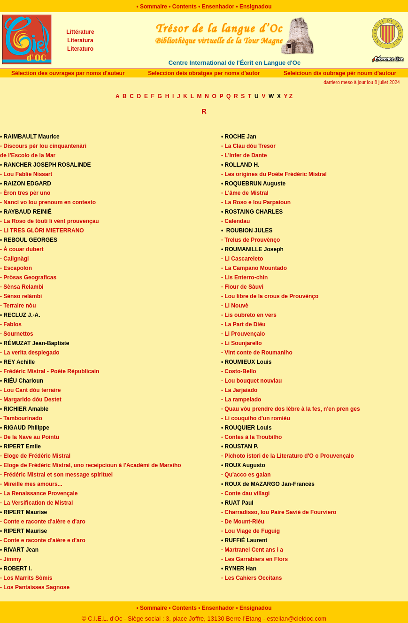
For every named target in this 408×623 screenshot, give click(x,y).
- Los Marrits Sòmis (26, 578)
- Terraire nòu (18, 305)
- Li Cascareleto (242, 258)
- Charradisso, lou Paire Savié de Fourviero (278, 512)
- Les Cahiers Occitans (251, 578)
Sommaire (153, 6)
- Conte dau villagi (245, 493)
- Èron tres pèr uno (25, 193)
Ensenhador (218, 6)
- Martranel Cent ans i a (252, 549)
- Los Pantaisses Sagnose (34, 587)
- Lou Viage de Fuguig (250, 531)
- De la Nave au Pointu (29, 437)
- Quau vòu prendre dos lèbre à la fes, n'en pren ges (290, 409)
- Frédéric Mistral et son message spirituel (56, 474)
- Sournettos (16, 334)
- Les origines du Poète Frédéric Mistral (274, 174)
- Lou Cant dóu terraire (30, 390)
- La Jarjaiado (239, 390)
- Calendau (235, 221)
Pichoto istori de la (250, 456)
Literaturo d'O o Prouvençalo (315, 456)
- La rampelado (241, 399)
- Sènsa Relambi (22, 287)
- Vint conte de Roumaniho (257, 352)
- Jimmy (10, 559)
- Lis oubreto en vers (249, 315)
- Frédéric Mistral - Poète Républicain (49, 371)
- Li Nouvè (234, 305)
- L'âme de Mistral (245, 193)
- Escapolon (16, 268)
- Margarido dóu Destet (31, 399)
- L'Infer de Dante (244, 155)
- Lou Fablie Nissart (26, 174)
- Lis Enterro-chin (244, 277)
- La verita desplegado (30, 352)
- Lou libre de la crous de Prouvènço (269, 296)
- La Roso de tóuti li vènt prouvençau (49, 221)
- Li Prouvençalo (243, 334)
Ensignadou (255, 6)
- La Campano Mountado (254, 268)
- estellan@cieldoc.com (294, 618)
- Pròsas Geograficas (28, 277)
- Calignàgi (14, 258)
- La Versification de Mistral (36, 503)
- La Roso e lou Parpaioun (256, 202)
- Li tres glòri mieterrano (42, 230)
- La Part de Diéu (243, 324)
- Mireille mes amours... (31, 484)
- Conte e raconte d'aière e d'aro (42, 521)
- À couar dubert (22, 249)
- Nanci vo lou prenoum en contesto (48, 202)
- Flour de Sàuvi (242, 287)
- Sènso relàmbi (21, 296)
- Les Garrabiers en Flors (254, 559)
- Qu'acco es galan (246, 474)
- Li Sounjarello (241, 343)
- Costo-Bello (238, 371)
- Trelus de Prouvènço (250, 240)
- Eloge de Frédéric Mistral (35, 456)
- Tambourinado (21, 418)
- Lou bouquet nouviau (251, 380)
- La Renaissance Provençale (38, 493)
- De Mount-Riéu (242, 521)
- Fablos (11, 324)
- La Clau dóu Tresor (248, 146)
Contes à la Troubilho (253, 437)
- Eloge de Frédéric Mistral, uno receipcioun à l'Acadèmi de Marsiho (90, 465)
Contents (184, 6)
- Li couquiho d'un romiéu (255, 418)
